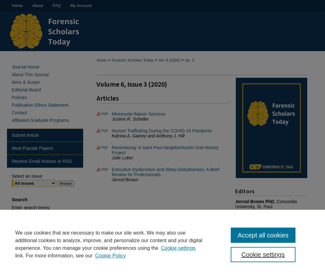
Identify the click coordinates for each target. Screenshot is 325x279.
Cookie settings (178, 248)
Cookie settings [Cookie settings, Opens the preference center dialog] (263, 254)
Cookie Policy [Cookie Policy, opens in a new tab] (110, 255)
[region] (162, 244)
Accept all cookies (263, 235)
